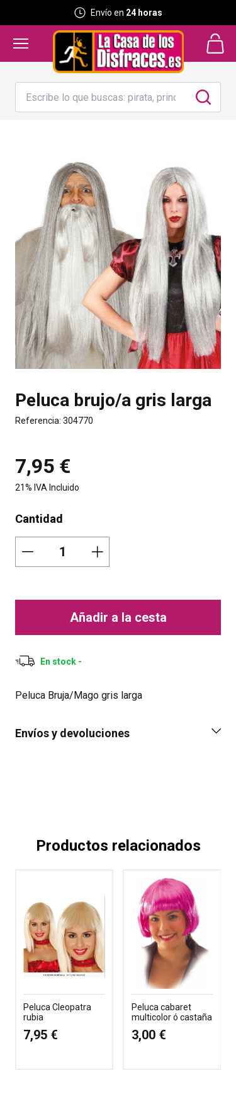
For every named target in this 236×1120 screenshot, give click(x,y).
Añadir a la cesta (118, 617)
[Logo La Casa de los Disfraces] (118, 51)
